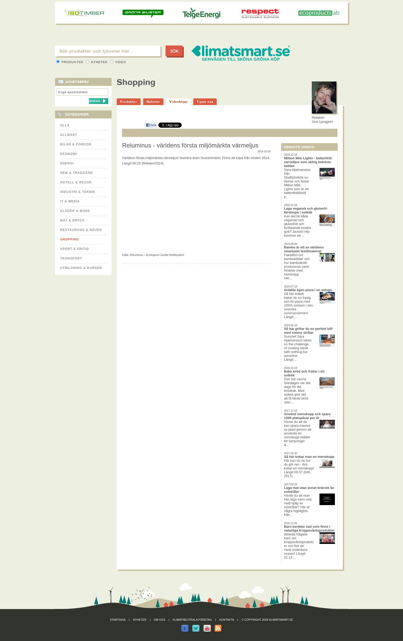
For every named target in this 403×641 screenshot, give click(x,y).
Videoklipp (178, 102)
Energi (67, 163)
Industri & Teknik (77, 192)
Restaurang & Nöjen (81, 230)
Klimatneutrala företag (192, 619)
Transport (71, 258)
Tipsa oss (205, 102)
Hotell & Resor (76, 182)
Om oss (159, 619)
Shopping (69, 239)
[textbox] (107, 50)
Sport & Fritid (74, 249)
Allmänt (68, 135)
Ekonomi (68, 154)
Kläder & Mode (75, 211)
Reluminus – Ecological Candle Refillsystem (157, 254)
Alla (65, 125)
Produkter (70, 62)
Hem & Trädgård (76, 173)
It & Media (70, 201)
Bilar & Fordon (75, 144)
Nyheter (97, 62)
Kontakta (226, 619)
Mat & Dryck (72, 220)
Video (118, 62)
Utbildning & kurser (81, 268)
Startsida (118, 619)
